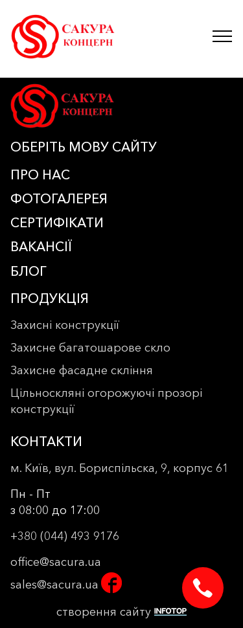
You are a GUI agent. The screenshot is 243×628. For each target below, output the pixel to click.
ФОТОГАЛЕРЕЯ (59, 199)
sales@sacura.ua (54, 585)
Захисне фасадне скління (81, 370)
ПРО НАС (40, 175)
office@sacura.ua (55, 562)
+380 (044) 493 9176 (64, 536)
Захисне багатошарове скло (90, 348)
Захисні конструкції (64, 325)
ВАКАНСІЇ (41, 246)
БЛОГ (28, 271)
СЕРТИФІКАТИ (57, 222)
